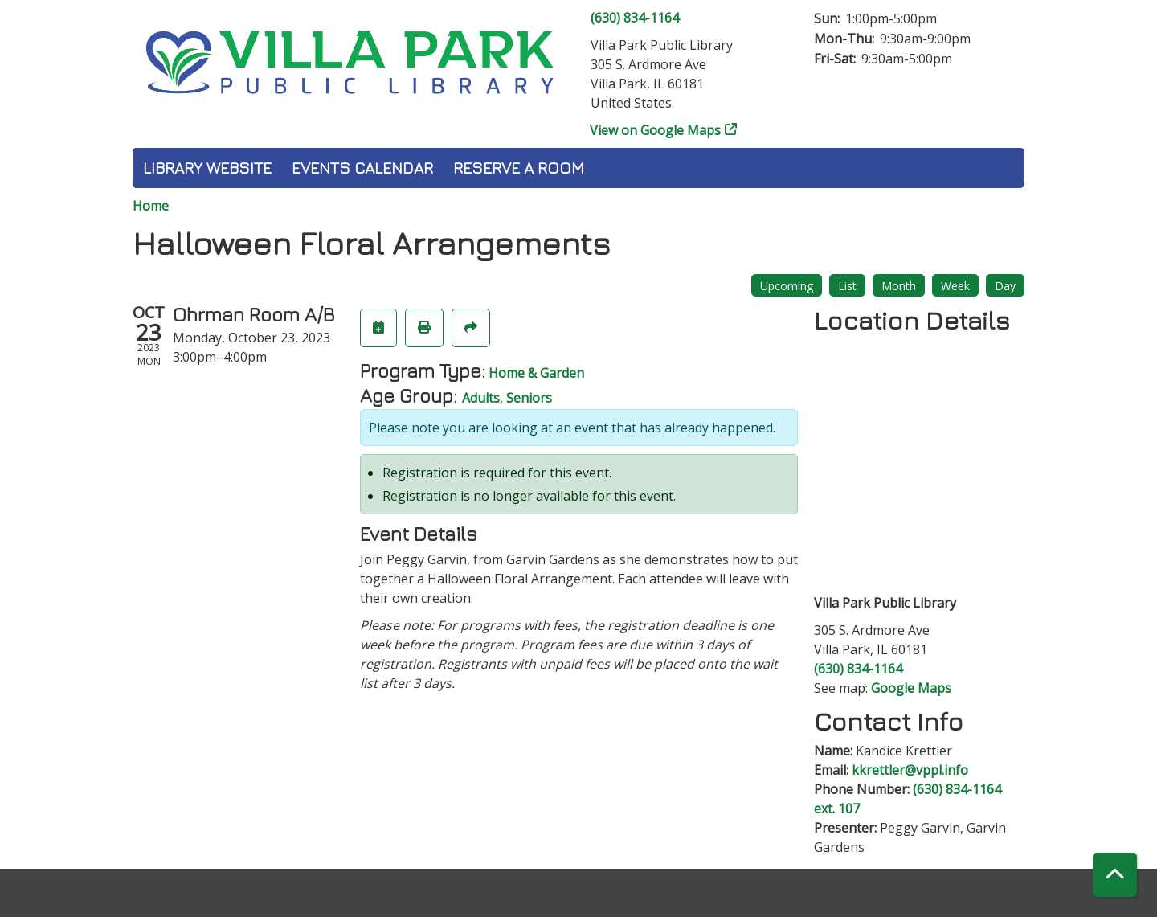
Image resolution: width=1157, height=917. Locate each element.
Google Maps (911, 688)
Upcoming (786, 285)
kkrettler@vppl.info (910, 770)
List (847, 285)
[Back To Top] (1115, 875)
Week (955, 285)
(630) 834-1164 (635, 18)
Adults (481, 398)
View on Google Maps (656, 130)
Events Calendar (362, 167)
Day (1005, 285)
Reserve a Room (518, 167)
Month (898, 285)
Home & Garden (536, 373)
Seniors (529, 398)
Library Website (207, 167)
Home (151, 206)
